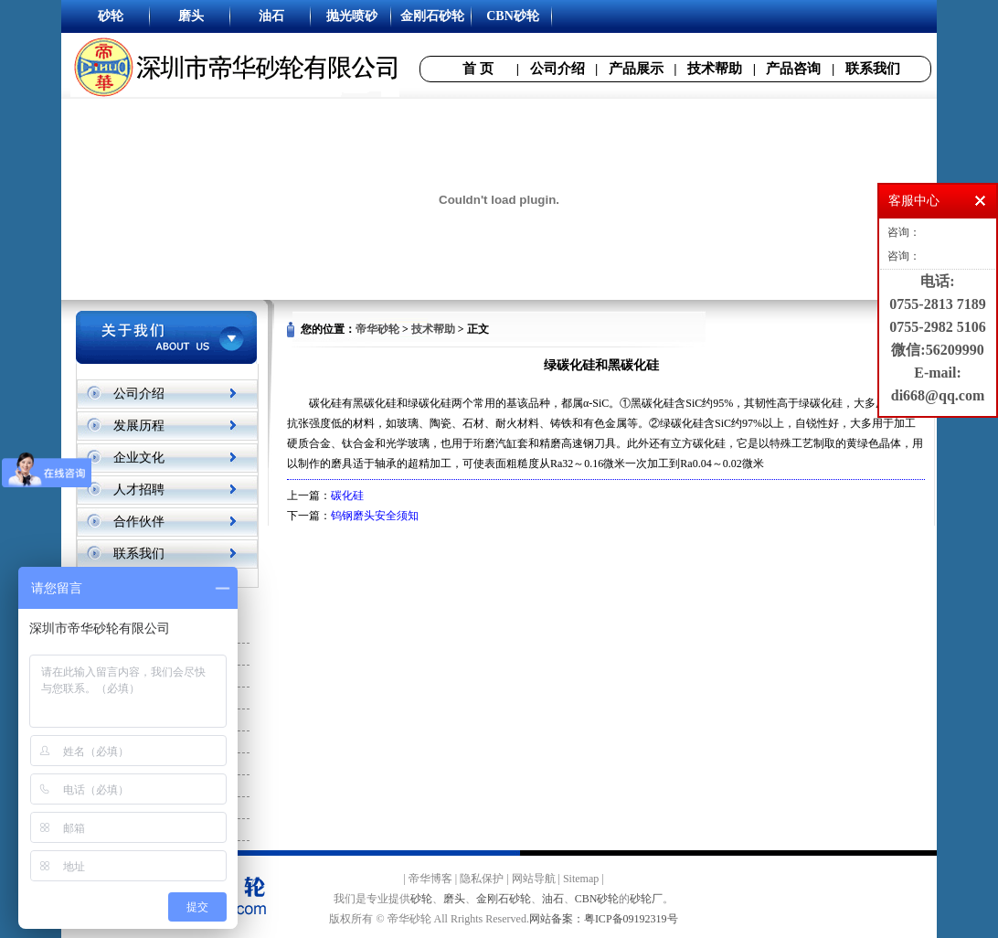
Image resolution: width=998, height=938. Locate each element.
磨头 (454, 898)
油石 (553, 898)
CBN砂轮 (597, 898)
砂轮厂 (646, 898)
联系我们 (872, 68)
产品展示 (636, 68)
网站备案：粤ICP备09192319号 (603, 918)
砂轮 (421, 898)
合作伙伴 (139, 521)
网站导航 (534, 878)
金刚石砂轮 (503, 898)
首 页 (478, 68)
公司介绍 (557, 68)
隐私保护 (482, 878)
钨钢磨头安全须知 (375, 515)
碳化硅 (347, 495)
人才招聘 (139, 489)
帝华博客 (430, 878)
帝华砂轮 (377, 329)
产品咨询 (793, 68)
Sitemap (581, 878)
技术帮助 (714, 68)
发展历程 (139, 425)
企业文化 (139, 457)
